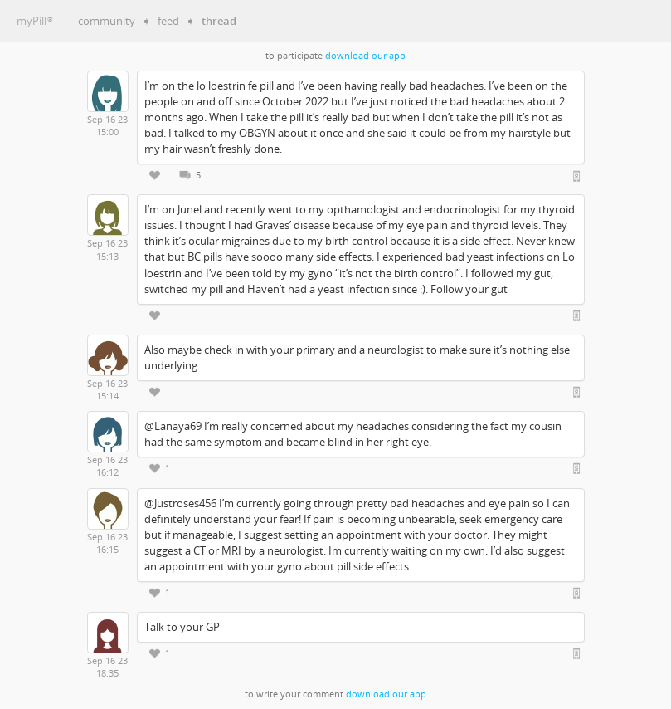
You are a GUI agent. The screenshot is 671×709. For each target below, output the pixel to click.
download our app (365, 55)
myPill (35, 20)
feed (168, 20)
